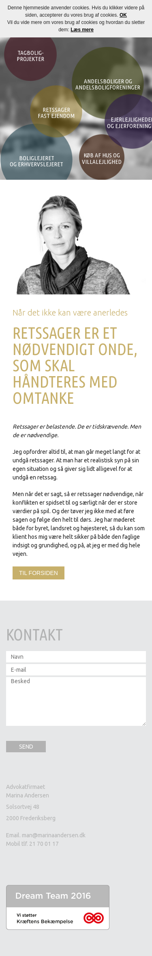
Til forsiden (38, 573)
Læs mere (82, 30)
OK (123, 15)
